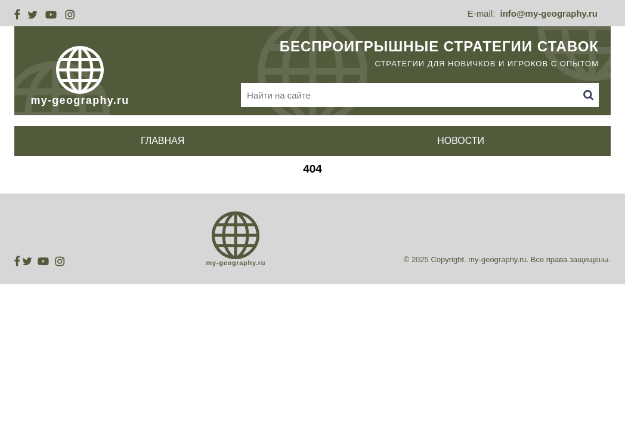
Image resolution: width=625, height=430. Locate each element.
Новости (460, 141)
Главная (162, 141)
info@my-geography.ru (549, 13)
